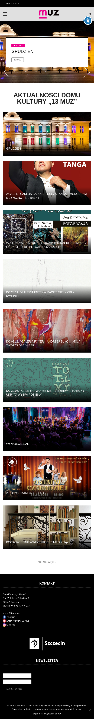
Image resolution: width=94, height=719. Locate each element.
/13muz (9, 616)
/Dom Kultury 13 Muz (16, 620)
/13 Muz (9, 624)
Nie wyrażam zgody (51, 713)
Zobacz (17, 59)
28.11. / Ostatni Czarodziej (26, 493)
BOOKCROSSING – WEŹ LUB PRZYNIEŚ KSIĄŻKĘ (39, 542)
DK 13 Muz (18, 45)
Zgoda (36, 713)
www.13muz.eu (11, 613)
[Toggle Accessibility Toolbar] (88, 13)
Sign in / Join (12, 3)
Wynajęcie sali (17, 443)
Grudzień (22, 51)
